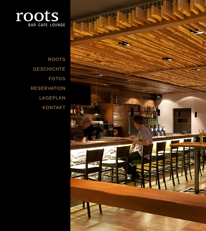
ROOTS (57, 59)
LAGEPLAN (52, 97)
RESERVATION (48, 88)
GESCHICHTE (49, 69)
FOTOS (57, 78)
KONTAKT (54, 107)
